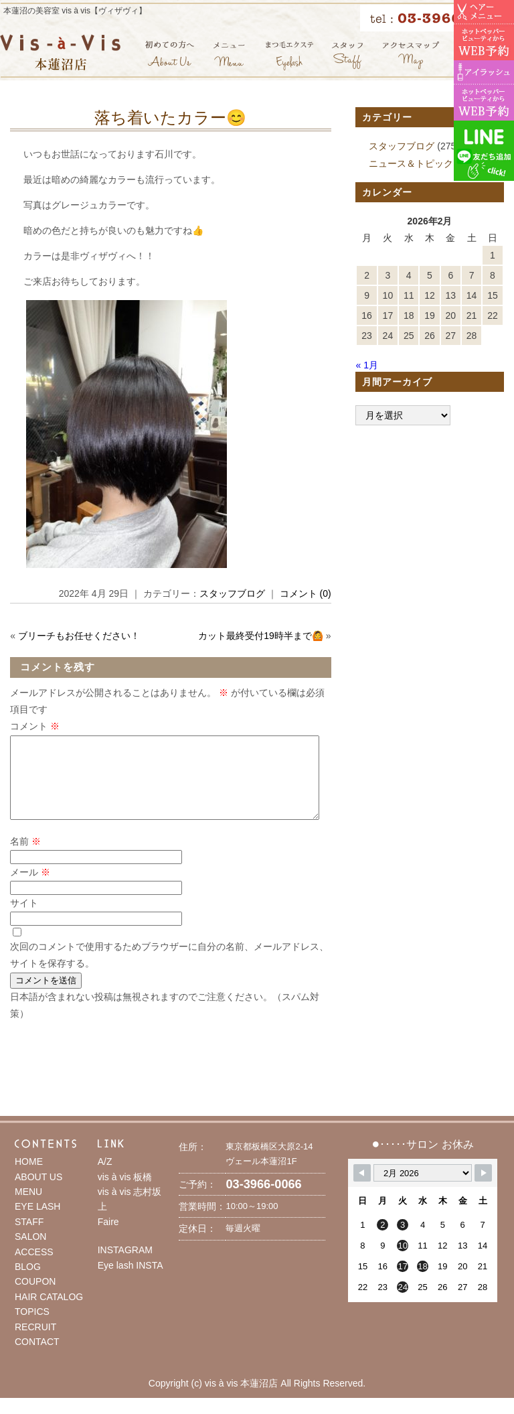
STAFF (29, 1237)
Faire (108, 1237)
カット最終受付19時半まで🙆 (260, 635)
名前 (25, 857)
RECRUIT (35, 1343)
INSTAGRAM (125, 1266)
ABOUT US (38, 1193)
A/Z (105, 1177)
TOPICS (32, 1327)
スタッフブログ (232, 593)
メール (30, 888)
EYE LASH (37, 1222)
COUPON (35, 1297)
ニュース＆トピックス (415, 163)
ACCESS (34, 1268)
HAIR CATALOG (49, 1312)
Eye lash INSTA (130, 1281)
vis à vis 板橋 (125, 1193)
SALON (30, 1252)
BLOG (28, 1282)
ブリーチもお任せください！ (79, 635)
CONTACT (37, 1357)
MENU (28, 1207)
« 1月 (366, 365)
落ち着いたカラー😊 (170, 118)
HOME (29, 1177)
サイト (24, 919)
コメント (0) (305, 593)
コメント (35, 726)
